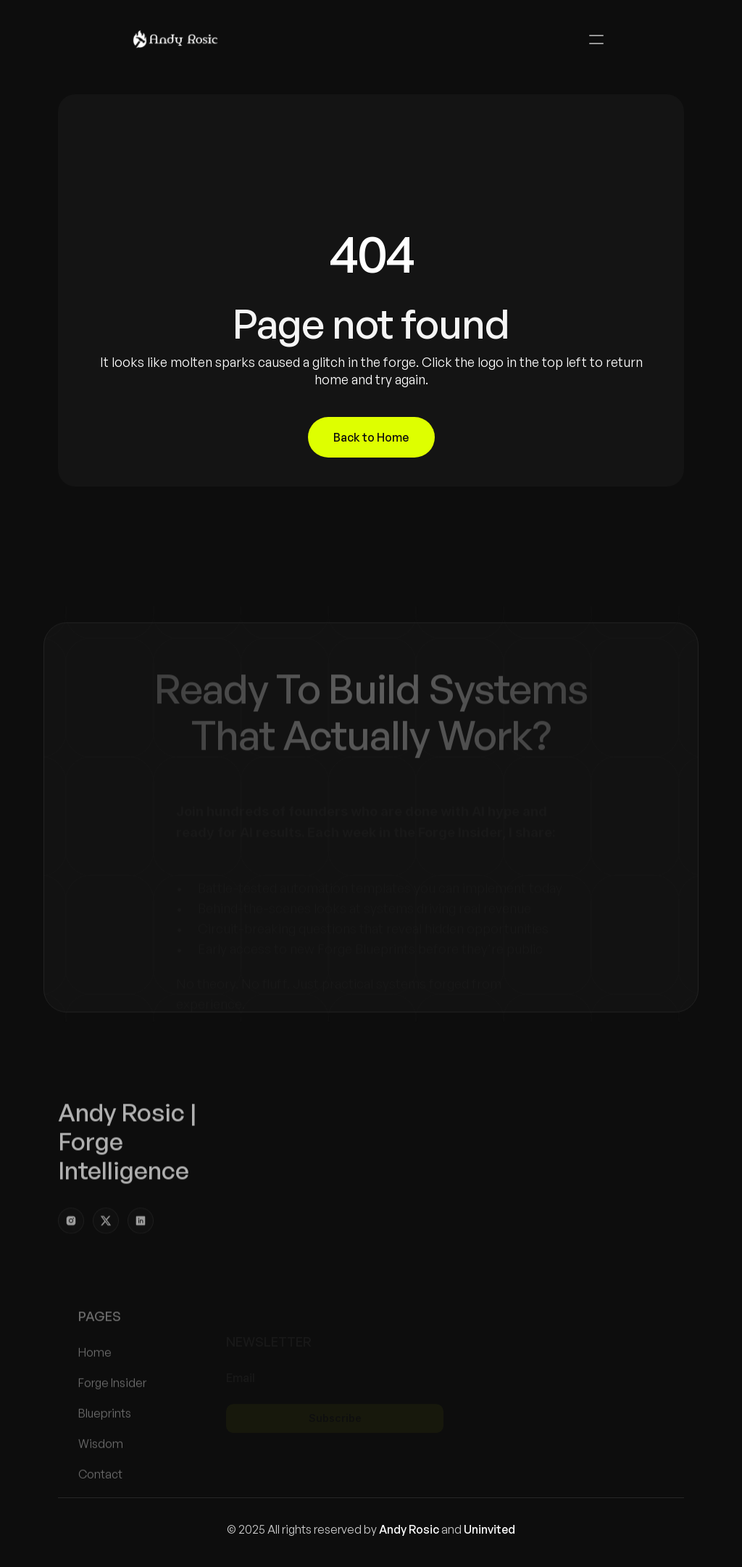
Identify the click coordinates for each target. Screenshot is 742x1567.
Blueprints (104, 1441)
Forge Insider (112, 1410)
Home (95, 1380)
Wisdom (100, 1471)
